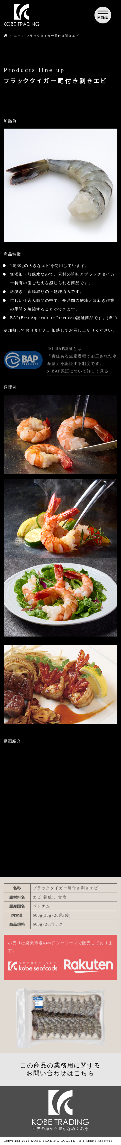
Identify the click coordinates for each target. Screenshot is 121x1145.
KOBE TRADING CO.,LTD (53, 1140)
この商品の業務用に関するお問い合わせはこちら (60, 1069)
